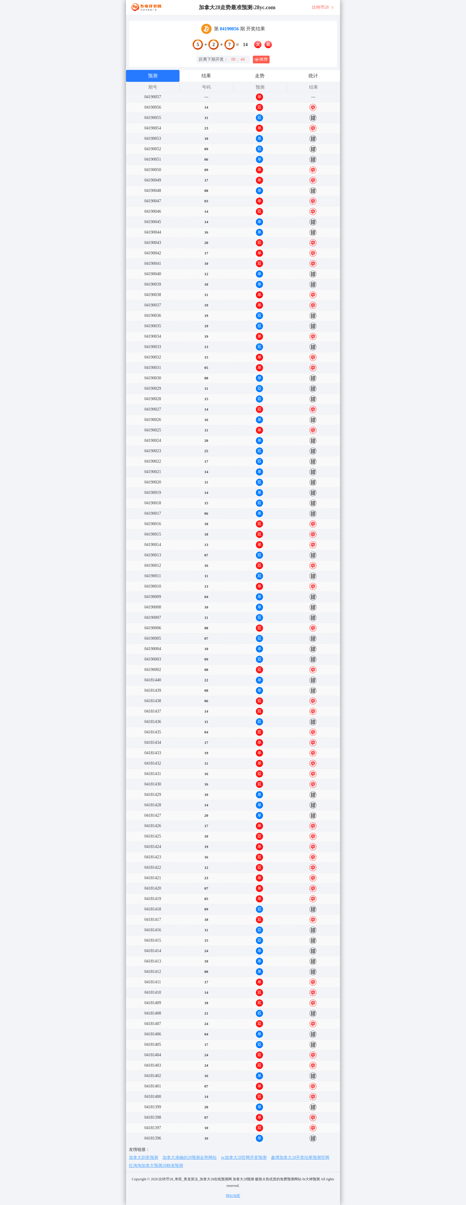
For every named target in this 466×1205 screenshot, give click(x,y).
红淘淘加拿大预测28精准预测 (156, 1165)
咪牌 (261, 59)
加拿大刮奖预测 (143, 1157)
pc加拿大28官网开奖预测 (244, 1157)
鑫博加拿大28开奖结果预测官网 (300, 1157)
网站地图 (233, 1196)
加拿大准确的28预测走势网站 (190, 1157)
